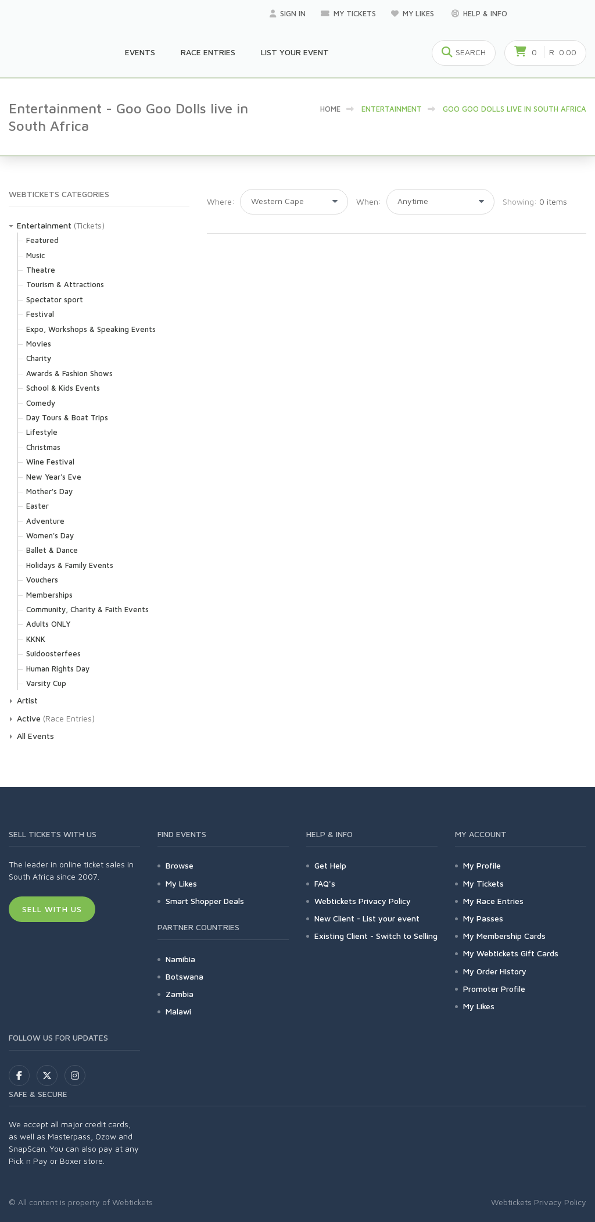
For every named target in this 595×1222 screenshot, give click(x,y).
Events (140, 52)
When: (368, 201)
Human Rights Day (57, 668)
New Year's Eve (53, 476)
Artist (27, 700)
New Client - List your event (367, 918)
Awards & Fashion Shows (69, 373)
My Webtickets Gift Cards (510, 953)
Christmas (43, 447)
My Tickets (348, 13)
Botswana (184, 976)
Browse (179, 865)
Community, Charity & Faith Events (87, 609)
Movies (38, 343)
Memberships (49, 594)
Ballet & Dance (52, 550)
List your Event (295, 52)
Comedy (40, 403)
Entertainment (44, 225)
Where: (221, 201)
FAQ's (324, 883)
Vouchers (42, 579)
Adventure (45, 521)
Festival (40, 314)
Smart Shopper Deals (205, 901)
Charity (38, 358)
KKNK (35, 639)
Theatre (40, 269)
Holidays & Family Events (69, 565)
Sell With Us (52, 909)
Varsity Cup (46, 683)
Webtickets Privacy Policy (362, 901)
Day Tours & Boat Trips (67, 417)
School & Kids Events (63, 387)
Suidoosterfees (53, 653)
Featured (42, 240)
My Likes (413, 13)
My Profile (482, 865)
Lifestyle (42, 432)
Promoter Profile (494, 989)
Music (35, 255)
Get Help (330, 865)
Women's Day (50, 535)
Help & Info (479, 13)
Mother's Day (49, 491)
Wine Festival (50, 461)
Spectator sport (54, 299)
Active (29, 718)
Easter (37, 505)
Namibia (180, 959)
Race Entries (208, 52)
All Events (35, 736)
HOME (330, 108)
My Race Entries (493, 901)
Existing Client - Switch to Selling (376, 936)
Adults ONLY (48, 623)
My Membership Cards (504, 936)
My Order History (494, 971)
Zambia (179, 994)
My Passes (483, 918)
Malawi (178, 1011)
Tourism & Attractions (65, 284)
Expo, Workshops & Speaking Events (91, 329)
